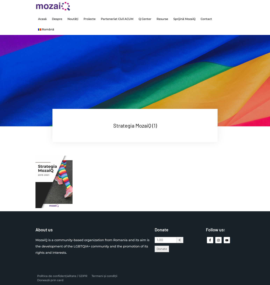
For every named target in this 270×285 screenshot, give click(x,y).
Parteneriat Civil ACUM (117, 19)
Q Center (145, 19)
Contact (206, 19)
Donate (162, 249)
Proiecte (90, 19)
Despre (57, 19)
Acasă (42, 19)
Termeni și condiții (104, 276)
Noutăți (72, 19)
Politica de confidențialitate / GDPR (62, 276)
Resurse (162, 19)
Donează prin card (50, 280)
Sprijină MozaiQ (184, 19)
